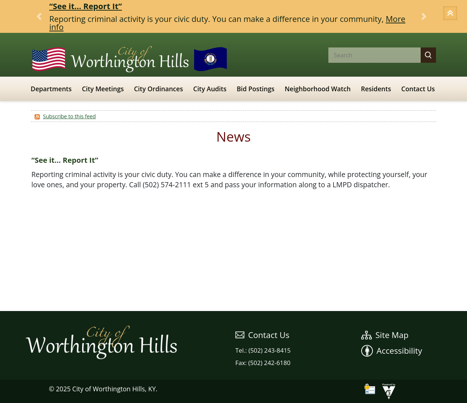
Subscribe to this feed (69, 116)
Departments (51, 88)
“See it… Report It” (85, 6)
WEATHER (233, 283)
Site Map (385, 335)
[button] (451, 13)
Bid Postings (256, 88)
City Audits (210, 88)
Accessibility (391, 350)
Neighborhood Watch (318, 88)
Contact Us (418, 88)
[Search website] (368, 55)
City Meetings (103, 88)
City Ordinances (158, 88)
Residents (376, 88)
